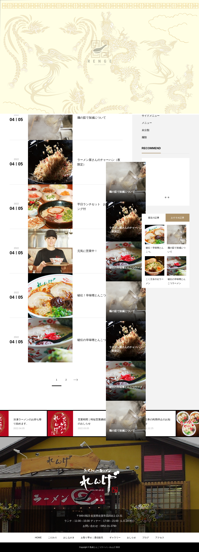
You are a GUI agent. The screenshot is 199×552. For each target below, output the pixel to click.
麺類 (144, 137)
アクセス (159, 537)
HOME (38, 537)
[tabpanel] (126, 222)
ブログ (145, 537)
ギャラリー (115, 537)
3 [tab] (169, 197)
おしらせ (131, 537)
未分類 (145, 130)
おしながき (68, 537)
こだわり (52, 537)
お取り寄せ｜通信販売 (92, 537)
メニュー (147, 122)
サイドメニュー (151, 115)
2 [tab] (166, 197)
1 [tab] (163, 197)
